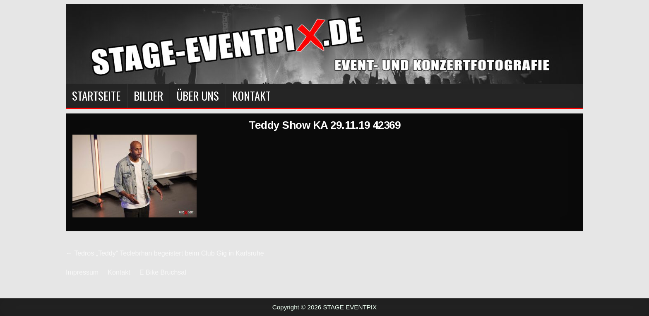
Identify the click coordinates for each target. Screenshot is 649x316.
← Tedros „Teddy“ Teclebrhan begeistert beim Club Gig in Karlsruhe (165, 253)
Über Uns (197, 95)
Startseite (96, 95)
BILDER (148, 95)
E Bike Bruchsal (162, 272)
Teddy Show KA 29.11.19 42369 (324, 125)
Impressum (82, 272)
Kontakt (251, 95)
